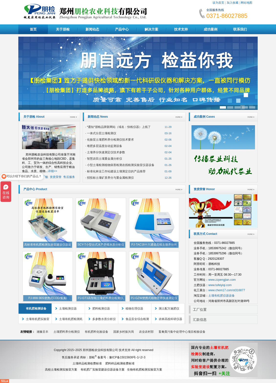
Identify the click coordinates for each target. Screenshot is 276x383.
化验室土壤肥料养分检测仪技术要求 (110, 139)
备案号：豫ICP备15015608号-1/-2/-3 (121, 357)
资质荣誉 (56, 177)
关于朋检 (63, 29)
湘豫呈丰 (42, 331)
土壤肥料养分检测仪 (66, 331)
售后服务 (69, 177)
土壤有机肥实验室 (37, 319)
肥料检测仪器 (101, 308)
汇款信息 (200, 319)
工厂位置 (200, 309)
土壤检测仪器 (68, 308)
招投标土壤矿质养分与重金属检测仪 (110, 177)
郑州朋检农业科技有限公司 (100, 350)
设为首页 (218, 2)
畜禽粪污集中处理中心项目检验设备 (182, 331)
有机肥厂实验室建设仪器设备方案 (103, 369)
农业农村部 (146, 331)
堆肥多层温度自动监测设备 (104, 146)
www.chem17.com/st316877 (226, 290)
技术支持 (181, 29)
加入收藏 (232, 2)
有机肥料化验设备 (96, 331)
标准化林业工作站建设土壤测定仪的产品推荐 (116, 171)
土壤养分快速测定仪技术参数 (106, 152)
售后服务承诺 (70, 357)
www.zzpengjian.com (222, 279)
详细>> (52, 171)
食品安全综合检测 (137, 319)
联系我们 (240, 29)
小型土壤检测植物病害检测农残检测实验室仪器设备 (120, 165)
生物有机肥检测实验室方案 (144, 369)
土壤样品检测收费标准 (87, 363)
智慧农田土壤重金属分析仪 (104, 158)
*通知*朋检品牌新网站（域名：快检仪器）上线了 (119, 127)
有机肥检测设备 (36, 308)
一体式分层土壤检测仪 (101, 133)
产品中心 (122, 29)
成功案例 (210, 29)
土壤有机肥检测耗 (71, 319)
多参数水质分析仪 (104, 319)
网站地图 (246, 2)
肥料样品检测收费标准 (120, 363)
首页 (33, 29)
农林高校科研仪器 (170, 319)
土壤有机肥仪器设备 (221, 295)
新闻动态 (92, 29)
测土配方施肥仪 (169, 308)
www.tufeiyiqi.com (220, 285)
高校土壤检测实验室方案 (61, 369)
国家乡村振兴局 (123, 331)
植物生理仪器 (134, 308)
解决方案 (151, 29)
